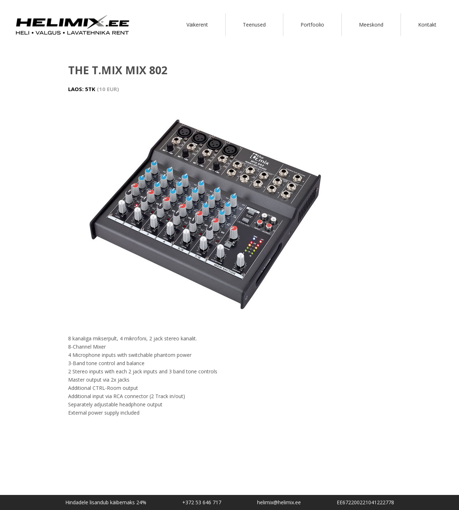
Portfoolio (312, 24)
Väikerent (197, 24)
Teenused (254, 24)
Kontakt (427, 24)
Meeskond (371, 24)
